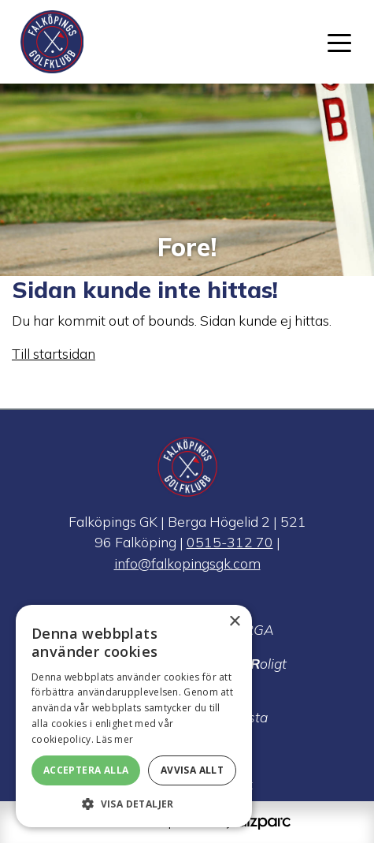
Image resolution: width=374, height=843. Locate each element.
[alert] (134, 716)
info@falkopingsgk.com (187, 563)
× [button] (234, 622)
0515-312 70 (230, 541)
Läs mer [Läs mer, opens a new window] (114, 739)
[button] (133, 803)
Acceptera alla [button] (86, 770)
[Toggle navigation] (339, 42)
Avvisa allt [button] (192, 770)
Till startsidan (53, 353)
